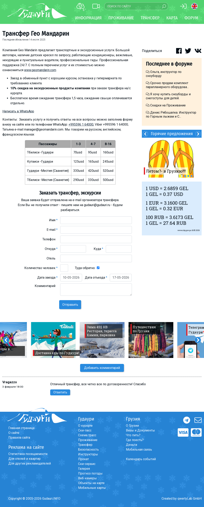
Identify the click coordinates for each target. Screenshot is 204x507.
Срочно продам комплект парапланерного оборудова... (167, 85)
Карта (172, 18)
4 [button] (191, 176)
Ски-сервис (86, 464)
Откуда (51, 249)
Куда (98, 249)
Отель (52, 258)
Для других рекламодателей (29, 463)
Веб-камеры (87, 478)
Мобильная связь (139, 449)
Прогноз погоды (90, 473)
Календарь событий (141, 459)
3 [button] (188, 176)
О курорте (85, 425)
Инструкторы (88, 454)
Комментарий (46, 286)
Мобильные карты (92, 488)
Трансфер (85, 445)
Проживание (87, 440)
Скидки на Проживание (166, 105)
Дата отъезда (96, 277)
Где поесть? (135, 440)
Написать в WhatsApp (18, 111)
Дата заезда (47, 277)
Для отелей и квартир (24, 459)
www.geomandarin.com (40, 70)
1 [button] (182, 176)
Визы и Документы (140, 430)
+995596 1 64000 (81, 124)
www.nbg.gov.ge (184, 230)
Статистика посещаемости (27, 454)
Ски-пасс (84, 430)
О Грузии (132, 425)
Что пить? (133, 435)
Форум (191, 18)
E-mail (52, 230)
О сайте (13, 433)
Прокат (83, 459)
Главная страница (21, 428)
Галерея (84, 469)
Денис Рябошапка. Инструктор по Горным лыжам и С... (171, 114)
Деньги (131, 445)
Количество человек (41, 268)
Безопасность (88, 449)
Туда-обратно (85, 268)
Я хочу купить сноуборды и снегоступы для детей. (168, 96)
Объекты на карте (91, 483)
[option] (172, 158)
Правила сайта (19, 437)
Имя (53, 220)
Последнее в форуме (169, 64)
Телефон (50, 239)
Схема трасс (87, 435)
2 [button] (185, 176)
